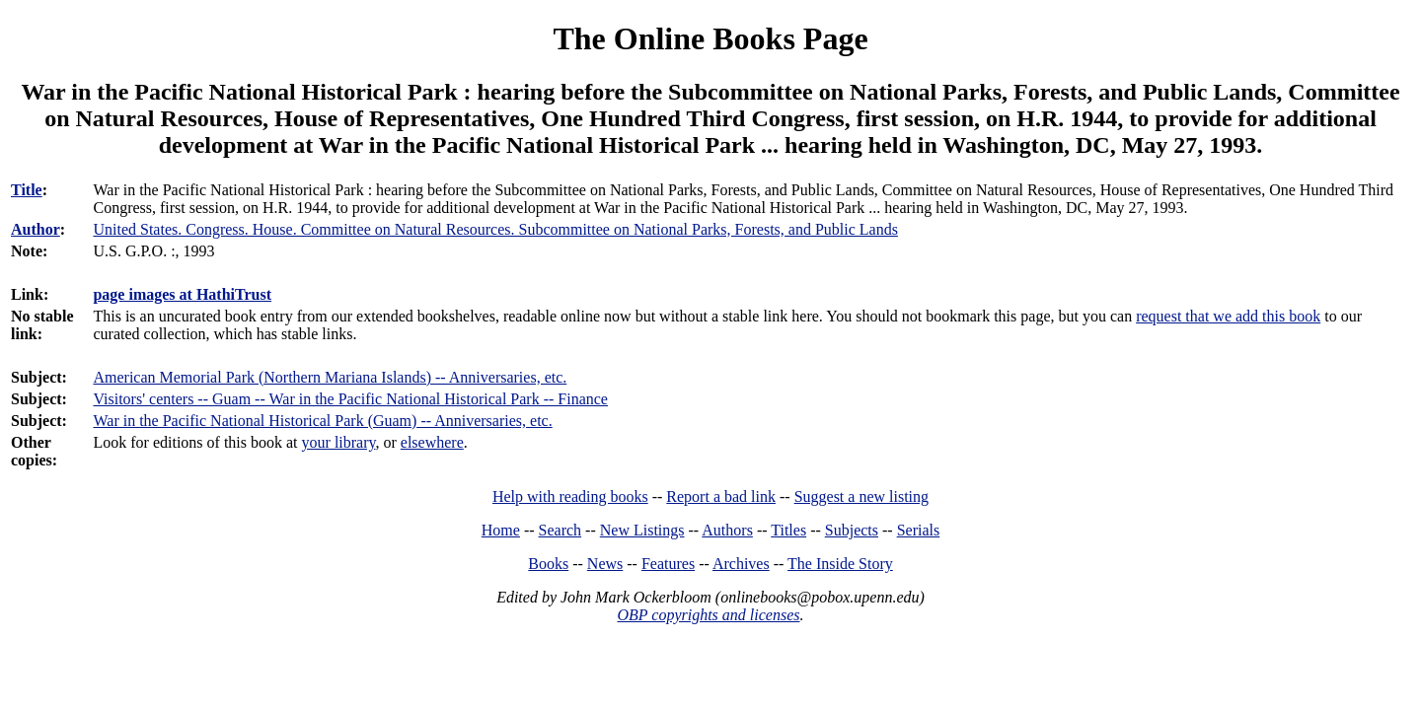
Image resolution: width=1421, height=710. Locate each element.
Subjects (851, 530)
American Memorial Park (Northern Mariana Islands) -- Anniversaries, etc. (329, 377)
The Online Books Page (710, 38)
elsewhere (432, 442)
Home (501, 530)
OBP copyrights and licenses (708, 614)
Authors (727, 530)
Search (560, 530)
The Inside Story (840, 563)
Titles (788, 530)
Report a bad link (721, 496)
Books (548, 563)
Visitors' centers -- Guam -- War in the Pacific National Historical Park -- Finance (350, 398)
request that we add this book (1228, 316)
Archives (741, 563)
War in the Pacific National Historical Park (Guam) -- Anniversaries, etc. (322, 420)
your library (339, 442)
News (605, 563)
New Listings (642, 530)
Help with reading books (570, 496)
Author (35, 229)
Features (668, 563)
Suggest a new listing (861, 496)
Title (26, 189)
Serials (918, 530)
